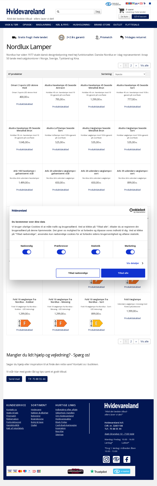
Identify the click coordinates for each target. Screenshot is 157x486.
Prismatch (106, 37)
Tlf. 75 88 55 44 (36, 379)
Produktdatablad (24, 104)
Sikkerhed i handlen (65, 412)
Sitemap (59, 434)
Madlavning (44, 24)
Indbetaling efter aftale (66, 409)
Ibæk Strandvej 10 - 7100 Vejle (119, 433)
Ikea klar (60, 431)
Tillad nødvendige (78, 273)
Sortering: (106, 74)
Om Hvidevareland (65, 415)
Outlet (117, 24)
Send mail (14, 379)
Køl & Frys (63, 24)
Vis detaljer (133, 263)
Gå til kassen (140, 16)
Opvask (28, 24)
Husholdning (82, 24)
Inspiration (61, 428)
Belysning (35, 415)
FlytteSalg (132, 24)
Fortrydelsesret (13, 422)
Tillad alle (123, 273)
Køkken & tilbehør (39, 412)
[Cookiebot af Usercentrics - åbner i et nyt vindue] (131, 210)
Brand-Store (102, 24)
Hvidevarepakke (63, 418)
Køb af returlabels (15, 428)
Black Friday (61, 422)
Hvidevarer (36, 409)
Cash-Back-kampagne (66, 425)
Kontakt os (11, 409)
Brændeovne (37, 418)
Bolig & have (37, 422)
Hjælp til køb (12, 412)
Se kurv (124, 16)
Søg (98, 11)
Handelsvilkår (12, 425)
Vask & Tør (12, 24)
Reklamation (12, 418)
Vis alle (145, 65)
